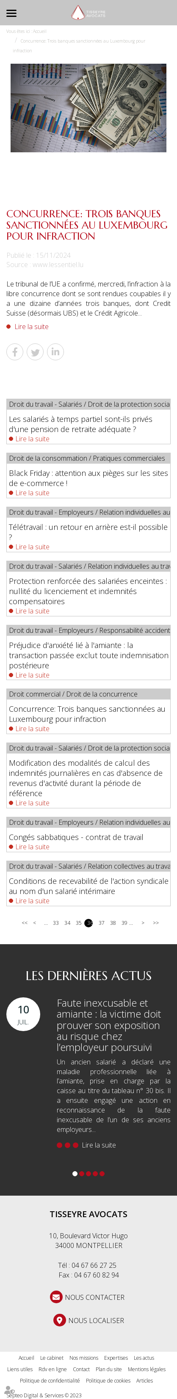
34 (67, 922)
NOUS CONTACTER (94, 1297)
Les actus (144, 1357)
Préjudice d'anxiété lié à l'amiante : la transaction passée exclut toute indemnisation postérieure (89, 655)
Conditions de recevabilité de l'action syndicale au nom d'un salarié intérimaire (89, 886)
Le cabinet (52, 1357)
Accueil (40, 31)
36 (90, 922)
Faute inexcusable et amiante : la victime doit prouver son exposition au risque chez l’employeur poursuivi (109, 1025)
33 (55, 922)
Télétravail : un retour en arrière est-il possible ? (88, 532)
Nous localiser (96, 1320)
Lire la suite (31, 326)
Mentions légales (147, 1369)
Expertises (116, 1357)
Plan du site (109, 1369)
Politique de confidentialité (50, 1380)
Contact (81, 1369)
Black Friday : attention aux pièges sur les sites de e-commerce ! (88, 478)
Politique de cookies (108, 1380)
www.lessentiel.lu (58, 264)
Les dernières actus (89, 975)
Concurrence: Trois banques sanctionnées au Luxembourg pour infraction (87, 714)
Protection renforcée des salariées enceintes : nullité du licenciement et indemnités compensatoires (88, 591)
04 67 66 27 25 (94, 1265)
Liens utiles (20, 1369)
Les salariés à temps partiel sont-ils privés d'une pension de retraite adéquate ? (80, 424)
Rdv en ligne (53, 1369)
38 (113, 922)
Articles (144, 1380)
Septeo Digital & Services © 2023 (44, 1395)
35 (78, 922)
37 (101, 922)
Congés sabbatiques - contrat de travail (76, 837)
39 (124, 922)
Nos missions (83, 1357)
